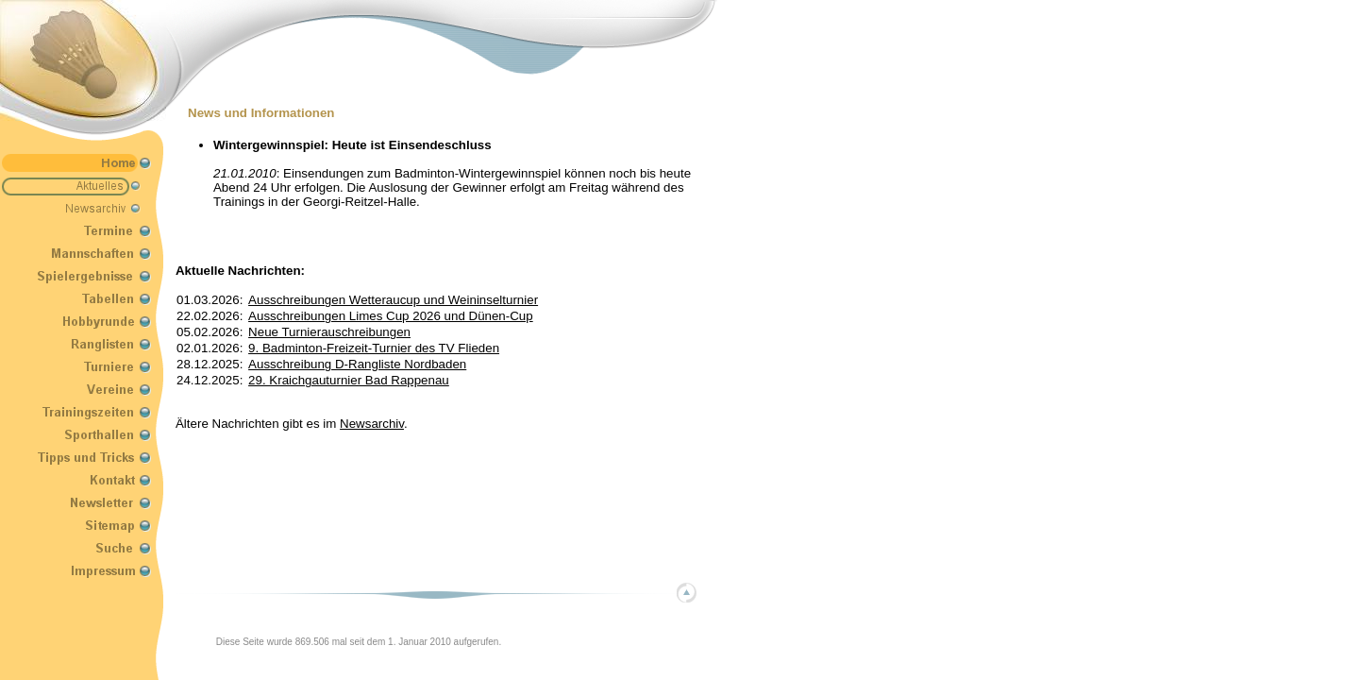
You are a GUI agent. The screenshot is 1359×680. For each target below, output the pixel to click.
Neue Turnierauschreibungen (329, 332)
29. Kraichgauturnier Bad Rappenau (348, 380)
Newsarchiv (372, 423)
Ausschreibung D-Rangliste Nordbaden (357, 364)
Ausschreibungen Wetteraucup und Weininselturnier (393, 300)
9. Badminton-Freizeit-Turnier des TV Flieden (373, 348)
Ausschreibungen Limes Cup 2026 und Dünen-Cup (390, 316)
